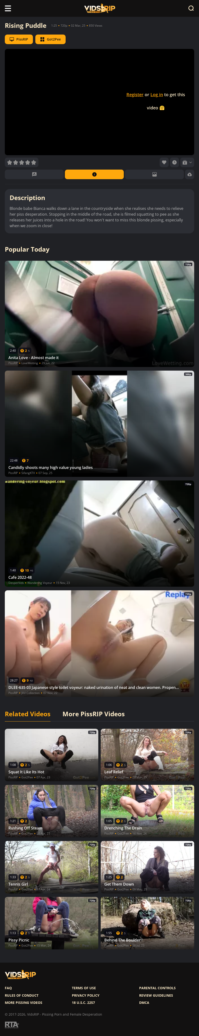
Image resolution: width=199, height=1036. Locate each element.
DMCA (144, 1002)
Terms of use (84, 988)
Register (134, 94)
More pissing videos (23, 1002)
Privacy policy (86, 995)
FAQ (8, 988)
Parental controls (157, 988)
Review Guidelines (156, 995)
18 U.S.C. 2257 (83, 1002)
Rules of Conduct (21, 995)
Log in (156, 94)
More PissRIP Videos (93, 714)
